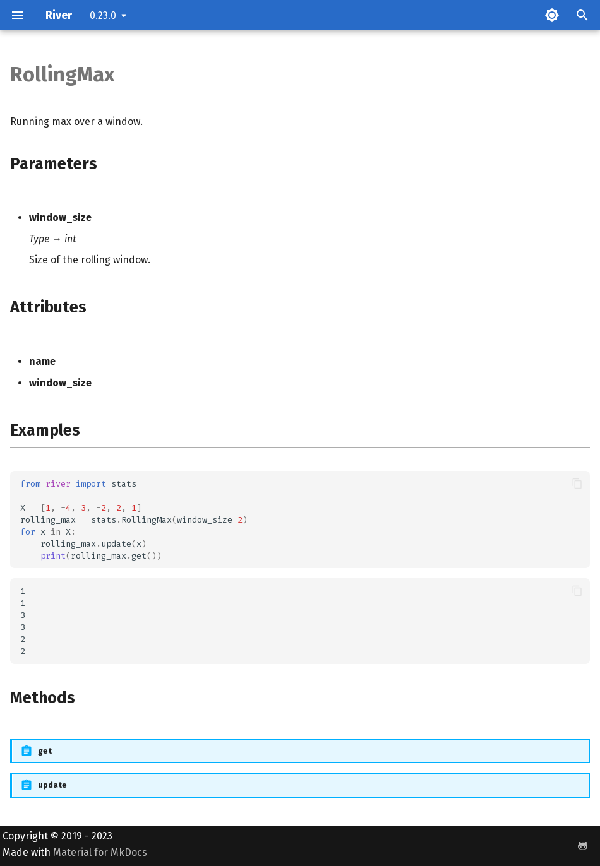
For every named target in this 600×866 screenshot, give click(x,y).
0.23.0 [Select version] (103, 15)
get (45, 751)
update (52, 785)
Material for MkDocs (100, 852)
